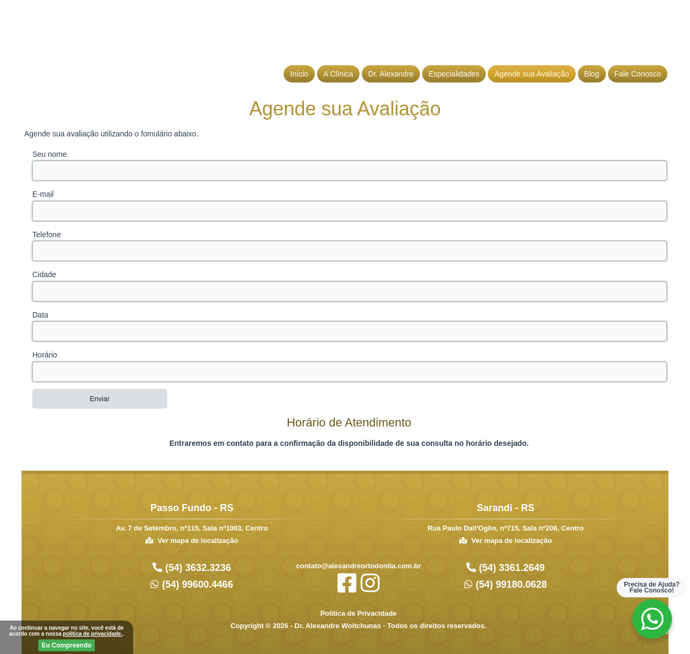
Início (299, 74)
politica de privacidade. (93, 634)
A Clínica (338, 74)
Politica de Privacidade (358, 613)
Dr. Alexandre (390, 74)
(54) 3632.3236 (196, 567)
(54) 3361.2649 (510, 567)
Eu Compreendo (67, 645)
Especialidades (454, 74)
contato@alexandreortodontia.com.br (358, 566)
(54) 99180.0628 (510, 584)
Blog (591, 74)
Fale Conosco (638, 74)
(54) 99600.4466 (196, 584)
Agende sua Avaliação (531, 74)
